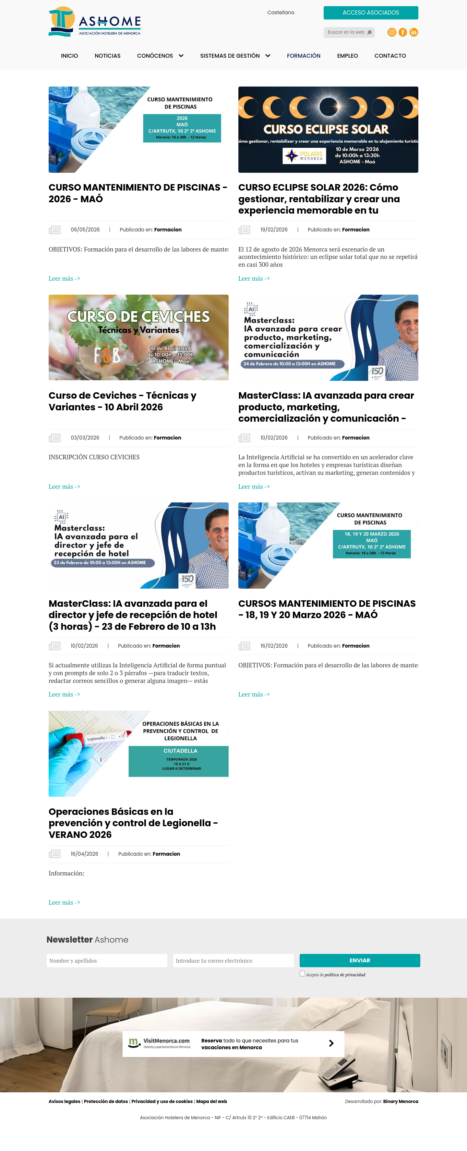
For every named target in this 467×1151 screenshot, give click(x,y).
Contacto (390, 56)
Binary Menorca (400, 1126)
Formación (303, 56)
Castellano (281, 12)
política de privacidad (345, 975)
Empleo (347, 56)
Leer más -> (64, 278)
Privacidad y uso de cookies (162, 1126)
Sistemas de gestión (230, 56)
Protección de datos (106, 1126)
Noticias (108, 56)
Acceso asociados (371, 13)
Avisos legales (64, 1126)
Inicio (69, 56)
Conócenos (155, 56)
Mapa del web (211, 1126)
